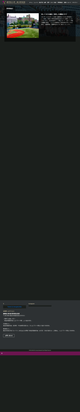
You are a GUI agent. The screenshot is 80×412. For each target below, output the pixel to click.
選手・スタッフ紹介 (51, 2)
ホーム (30, 2)
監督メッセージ (67, 2)
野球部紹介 (60, 2)
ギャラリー (75, 2)
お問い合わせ (9, 392)
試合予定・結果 (42, 2)
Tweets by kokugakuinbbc (14, 363)
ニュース (36, 2)
